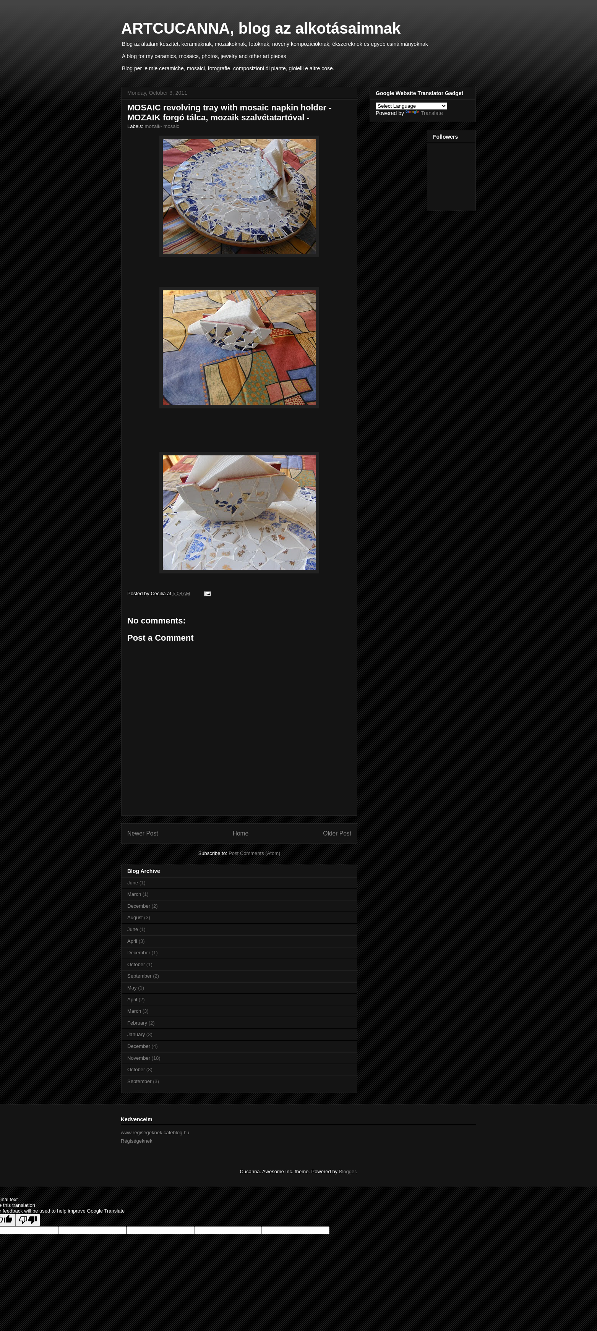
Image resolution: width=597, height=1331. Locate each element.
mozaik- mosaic (162, 126)
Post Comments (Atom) (254, 853)
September (139, 976)
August (135, 917)
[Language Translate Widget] (411, 106)
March (134, 894)
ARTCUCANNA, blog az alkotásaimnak (261, 28)
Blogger (347, 1171)
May (132, 988)
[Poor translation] (28, 1220)
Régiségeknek (136, 1141)
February (137, 1023)
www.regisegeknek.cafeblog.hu (155, 1132)
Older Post (337, 833)
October (136, 964)
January (136, 1034)
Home (241, 833)
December (138, 906)
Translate (424, 113)
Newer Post (142, 833)
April (132, 941)
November (138, 1058)
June (132, 883)
